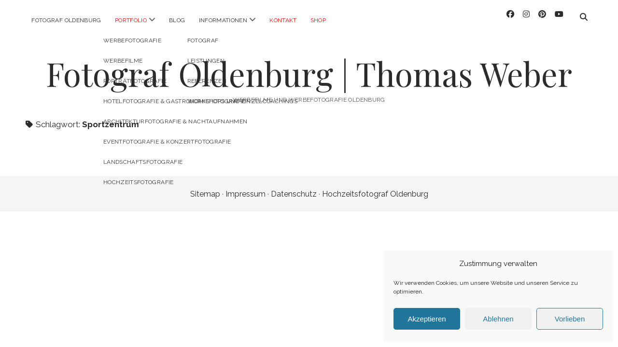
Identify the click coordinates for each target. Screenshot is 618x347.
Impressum (245, 185)
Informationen (223, 20)
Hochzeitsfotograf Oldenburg (375, 185)
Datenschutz (294, 185)
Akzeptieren (426, 319)
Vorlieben (570, 319)
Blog (177, 20)
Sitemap (205, 185)
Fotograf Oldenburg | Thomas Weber (309, 64)
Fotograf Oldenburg (66, 20)
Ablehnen (498, 319)
